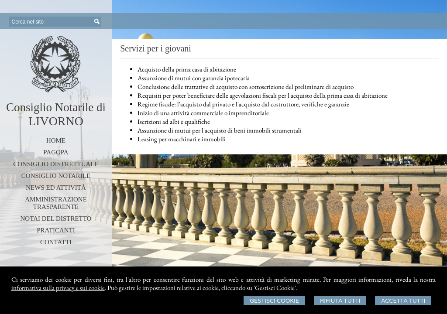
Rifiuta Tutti (340, 300)
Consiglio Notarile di (56, 107)
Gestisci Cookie (274, 300)
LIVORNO (55, 121)
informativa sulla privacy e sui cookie (58, 287)
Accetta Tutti (403, 300)
